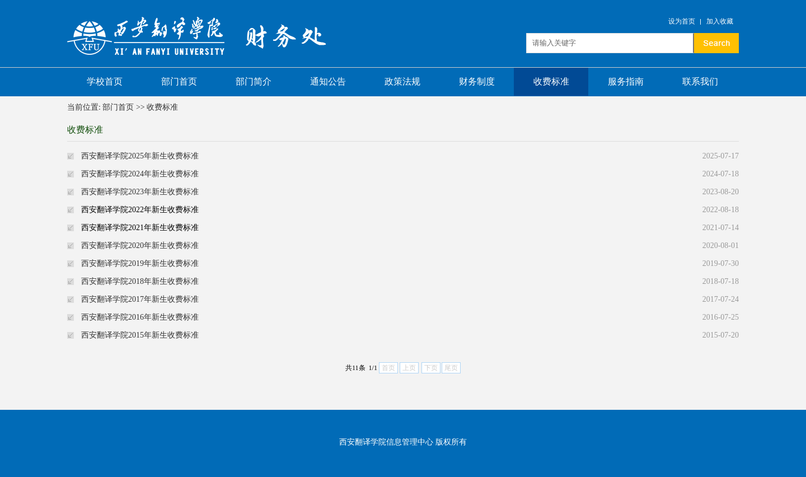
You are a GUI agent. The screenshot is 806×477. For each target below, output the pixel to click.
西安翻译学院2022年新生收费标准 (140, 209)
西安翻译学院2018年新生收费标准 (140, 281)
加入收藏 (719, 21)
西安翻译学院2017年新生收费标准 (140, 299)
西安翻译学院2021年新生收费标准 (140, 227)
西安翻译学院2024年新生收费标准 (140, 174)
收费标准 (551, 81)
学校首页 (105, 81)
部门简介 (253, 81)
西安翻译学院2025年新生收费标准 (140, 156)
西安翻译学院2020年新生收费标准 (140, 245)
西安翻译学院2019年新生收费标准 (140, 263)
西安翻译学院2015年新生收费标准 (140, 335)
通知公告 (328, 81)
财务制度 (477, 81)
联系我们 (700, 81)
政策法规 (402, 81)
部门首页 (179, 81)
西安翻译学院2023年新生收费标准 (140, 192)
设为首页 (681, 21)
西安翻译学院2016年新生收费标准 (140, 317)
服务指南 (626, 81)
